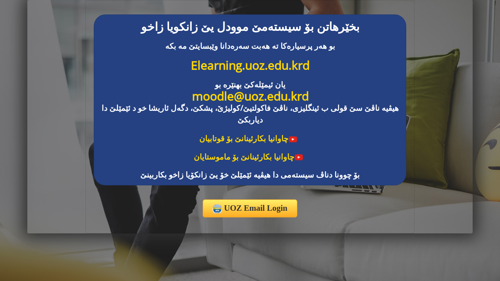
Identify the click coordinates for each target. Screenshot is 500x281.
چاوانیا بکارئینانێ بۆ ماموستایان (249, 156)
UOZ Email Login (249, 208)
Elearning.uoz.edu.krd (250, 65)
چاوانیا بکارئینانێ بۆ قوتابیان (248, 138)
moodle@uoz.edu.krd (250, 96)
